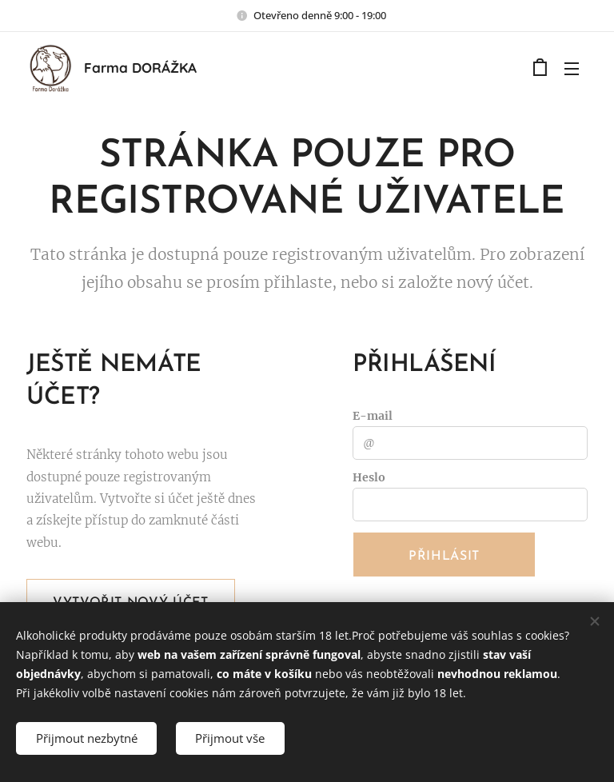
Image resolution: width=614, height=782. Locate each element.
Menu (571, 69)
